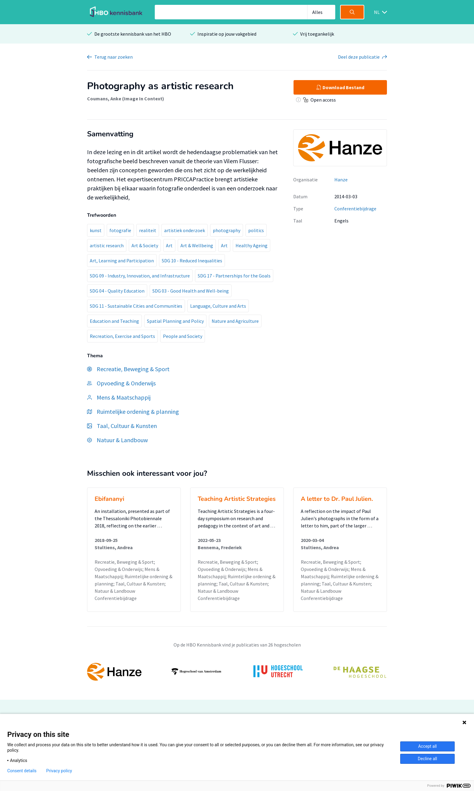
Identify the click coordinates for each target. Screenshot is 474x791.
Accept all (427, 746)
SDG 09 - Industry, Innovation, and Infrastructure (140, 276)
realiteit (147, 230)
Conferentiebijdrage (355, 208)
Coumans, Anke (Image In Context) (125, 99)
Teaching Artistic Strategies (237, 499)
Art (169, 245)
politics (256, 230)
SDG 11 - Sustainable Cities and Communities (136, 306)
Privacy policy (59, 770)
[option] (237, 671)
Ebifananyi (109, 499)
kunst (96, 230)
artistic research (107, 245)
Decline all (427, 758)
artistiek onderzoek (184, 230)
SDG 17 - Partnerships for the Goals (234, 276)
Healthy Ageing (251, 245)
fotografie (120, 230)
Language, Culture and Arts (218, 306)
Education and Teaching (114, 321)
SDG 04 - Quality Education (117, 291)
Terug (113, 57)
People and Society (182, 336)
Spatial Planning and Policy (175, 321)
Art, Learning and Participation (122, 261)
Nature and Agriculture (235, 321)
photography (226, 230)
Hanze (341, 179)
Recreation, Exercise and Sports (122, 336)
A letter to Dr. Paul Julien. (337, 499)
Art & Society (144, 245)
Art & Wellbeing (196, 245)
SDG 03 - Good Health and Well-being (190, 291)
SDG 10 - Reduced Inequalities (192, 261)
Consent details (22, 770)
